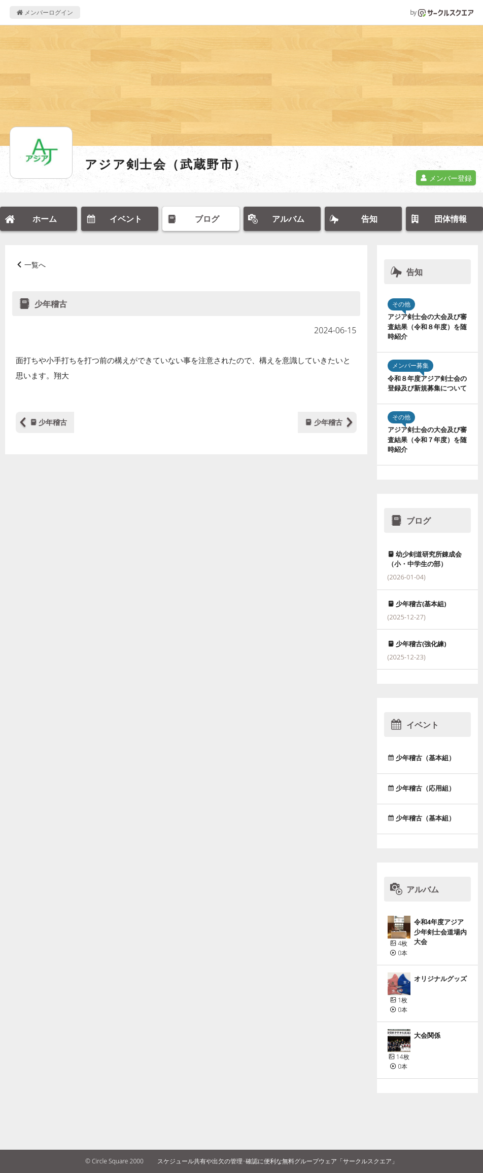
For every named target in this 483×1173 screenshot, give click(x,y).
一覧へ (35, 264)
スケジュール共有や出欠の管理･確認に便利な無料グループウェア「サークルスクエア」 (277, 1161)
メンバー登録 (446, 178)
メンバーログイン (45, 12)
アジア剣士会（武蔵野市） (166, 163)
